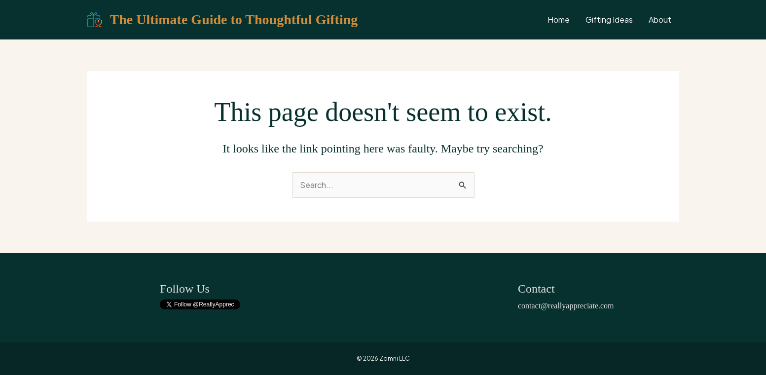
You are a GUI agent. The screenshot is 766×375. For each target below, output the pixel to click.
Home (558, 19)
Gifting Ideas (609, 19)
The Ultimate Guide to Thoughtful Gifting (234, 19)
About (660, 19)
